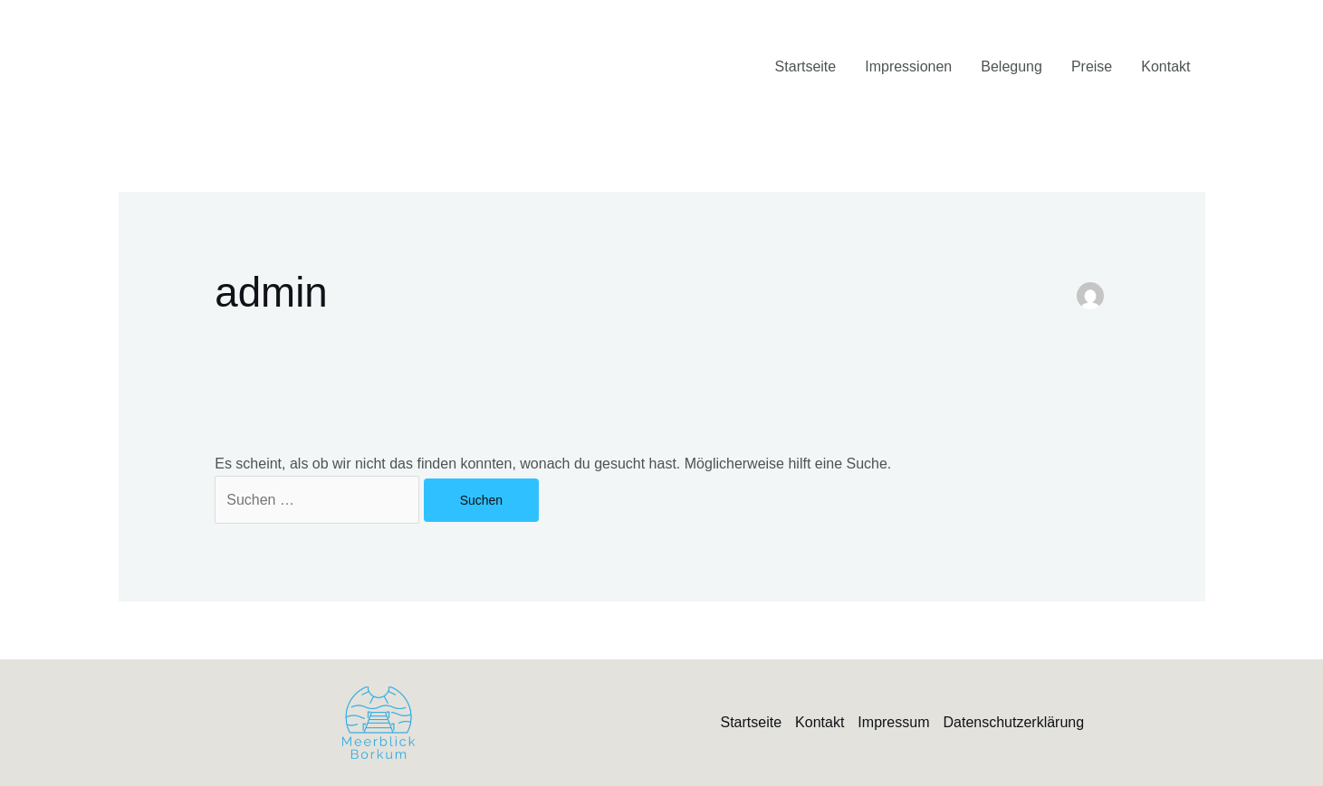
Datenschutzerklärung (1013, 722)
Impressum (893, 722)
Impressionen (908, 66)
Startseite (806, 66)
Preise (1091, 66)
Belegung (1011, 66)
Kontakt (1165, 66)
